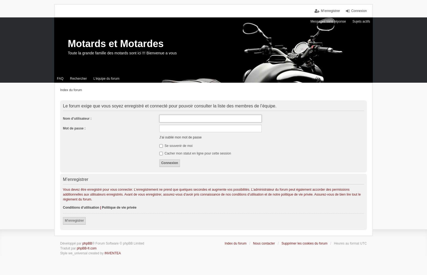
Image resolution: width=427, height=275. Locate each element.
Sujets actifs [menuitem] (361, 21)
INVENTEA (113, 253)
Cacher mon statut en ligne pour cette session (195, 153)
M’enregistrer (74, 221)
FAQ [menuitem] (60, 79)
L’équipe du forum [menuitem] (106, 79)
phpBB (87, 243)
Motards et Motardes (116, 43)
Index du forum (235, 243)
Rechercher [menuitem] (78, 79)
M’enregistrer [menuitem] (330, 11)
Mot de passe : (74, 128)
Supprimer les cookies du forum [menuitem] (305, 243)
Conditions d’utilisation (81, 207)
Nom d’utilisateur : (77, 118)
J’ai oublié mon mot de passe (180, 137)
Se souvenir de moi (176, 146)
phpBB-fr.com (87, 248)
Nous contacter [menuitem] (264, 243)
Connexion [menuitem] (359, 11)
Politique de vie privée (119, 207)
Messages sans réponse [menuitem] (328, 21)
